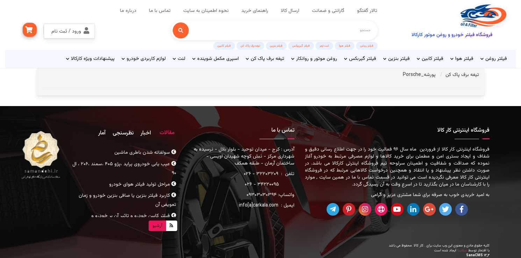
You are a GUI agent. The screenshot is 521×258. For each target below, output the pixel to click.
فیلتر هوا (344, 45)
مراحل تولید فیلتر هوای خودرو (142, 184)
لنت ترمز (324, 45)
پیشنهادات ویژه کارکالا (90, 59)
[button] (69, 31)
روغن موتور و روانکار (314, 59)
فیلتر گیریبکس (301, 45)
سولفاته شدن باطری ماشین (145, 152)
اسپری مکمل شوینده (215, 59)
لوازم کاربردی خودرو (144, 59)
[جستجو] (181, 30)
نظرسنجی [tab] (123, 133)
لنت (179, 59)
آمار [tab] (102, 133)
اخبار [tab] (146, 133)
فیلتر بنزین (276, 45)
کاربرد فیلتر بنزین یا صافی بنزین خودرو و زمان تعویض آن (127, 200)
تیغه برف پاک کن (250, 45)
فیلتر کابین (224, 45)
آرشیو (157, 226)
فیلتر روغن (366, 45)
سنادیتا (462, 250)
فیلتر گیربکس (360, 59)
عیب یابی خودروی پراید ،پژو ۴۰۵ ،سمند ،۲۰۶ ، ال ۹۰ (124, 168)
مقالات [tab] (166, 132)
